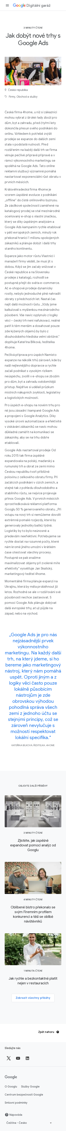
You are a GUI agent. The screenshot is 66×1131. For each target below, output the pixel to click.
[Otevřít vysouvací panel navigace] (7, 5)
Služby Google (30, 1086)
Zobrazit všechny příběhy (33, 998)
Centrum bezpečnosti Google (24, 1094)
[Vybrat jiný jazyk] (29, 1123)
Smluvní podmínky (16, 1102)
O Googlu (11, 1086)
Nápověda (13, 1115)
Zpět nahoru (48, 1032)
